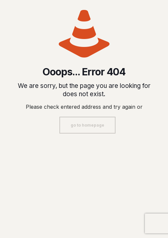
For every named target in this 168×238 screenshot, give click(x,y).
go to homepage (87, 125)
